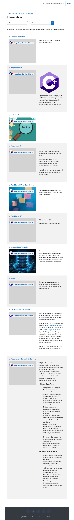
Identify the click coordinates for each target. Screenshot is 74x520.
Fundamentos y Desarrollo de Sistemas (23, 359)
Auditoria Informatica (17, 115)
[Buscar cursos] (41, 23)
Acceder (69, 3)
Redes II (13, 278)
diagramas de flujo (56, 325)
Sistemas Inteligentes (18, 36)
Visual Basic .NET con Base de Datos (22, 185)
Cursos (21, 13)
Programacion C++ (17, 146)
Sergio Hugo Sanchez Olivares (23, 43)
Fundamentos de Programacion (21, 309)
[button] (53, 3)
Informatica (29, 13)
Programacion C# (16, 68)
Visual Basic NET (16, 216)
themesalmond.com (40, 517)
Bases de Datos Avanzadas (19, 247)
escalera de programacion (51, 330)
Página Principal (12, 13)
